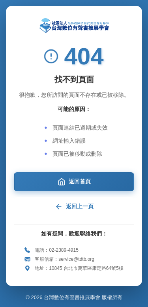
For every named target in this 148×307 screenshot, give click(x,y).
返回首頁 (74, 182)
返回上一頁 (74, 207)
